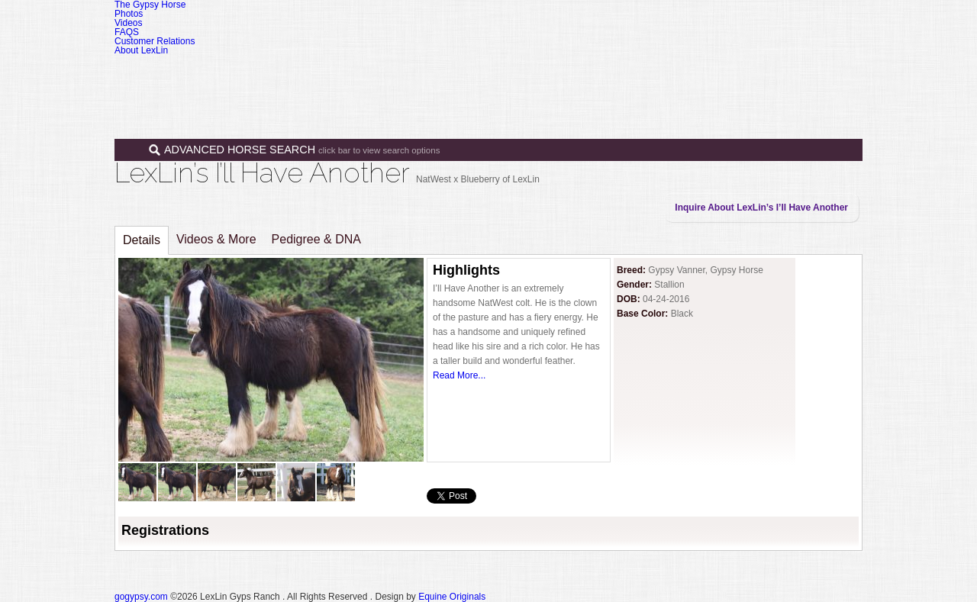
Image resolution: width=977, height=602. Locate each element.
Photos (128, 13)
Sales (596, 74)
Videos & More (216, 239)
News (729, 74)
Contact (788, 74)
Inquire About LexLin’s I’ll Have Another (761, 207)
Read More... (459, 375)
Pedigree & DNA (316, 239)
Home (475, 74)
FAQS (126, 32)
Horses (533, 74)
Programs (666, 74)
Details (141, 239)
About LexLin (141, 50)
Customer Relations (154, 41)
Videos (128, 23)
